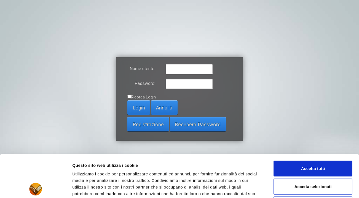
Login (139, 108)
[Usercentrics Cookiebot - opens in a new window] (36, 187)
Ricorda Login (143, 97)
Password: (145, 83)
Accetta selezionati (312, 144)
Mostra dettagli (290, 187)
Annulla (164, 108)
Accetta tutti (313, 125)
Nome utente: (142, 68)
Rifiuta (313, 162)
